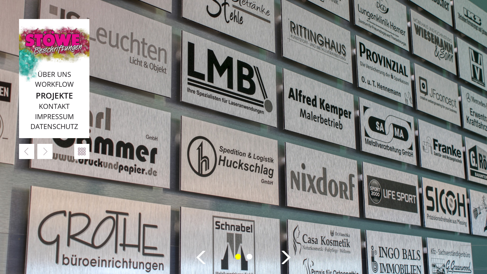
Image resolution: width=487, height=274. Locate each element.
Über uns (54, 74)
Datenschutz (54, 126)
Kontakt (54, 106)
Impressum (54, 116)
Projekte (54, 95)
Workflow (54, 84)
